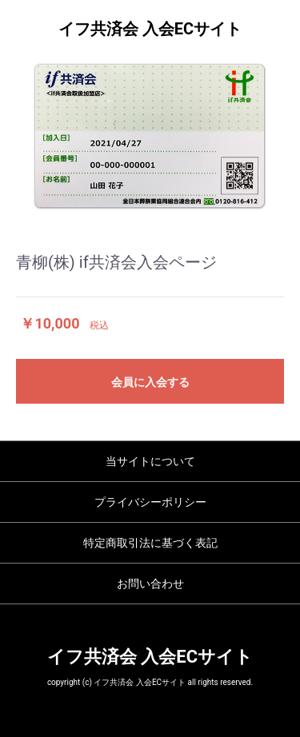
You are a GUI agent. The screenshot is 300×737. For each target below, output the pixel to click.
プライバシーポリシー (150, 502)
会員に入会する (150, 382)
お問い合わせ (150, 583)
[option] (150, 136)
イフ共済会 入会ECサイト (150, 29)
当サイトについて (150, 461)
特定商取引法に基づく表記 (150, 542)
